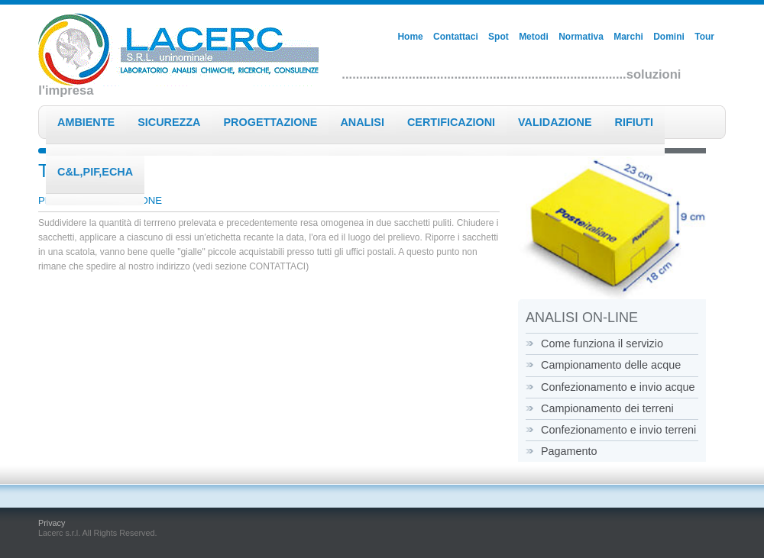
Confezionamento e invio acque (618, 387)
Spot (498, 36)
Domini (669, 36)
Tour (704, 36)
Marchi (628, 36)
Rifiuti (634, 122)
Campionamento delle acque (611, 365)
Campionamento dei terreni (607, 408)
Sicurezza (169, 122)
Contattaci (455, 36)
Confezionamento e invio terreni (618, 430)
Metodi (534, 36)
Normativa (581, 36)
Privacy (51, 522)
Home (409, 36)
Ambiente (86, 122)
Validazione (554, 122)
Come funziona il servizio (602, 343)
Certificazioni (451, 122)
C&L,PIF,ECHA (95, 172)
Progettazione (271, 122)
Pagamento (569, 451)
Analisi (362, 122)
